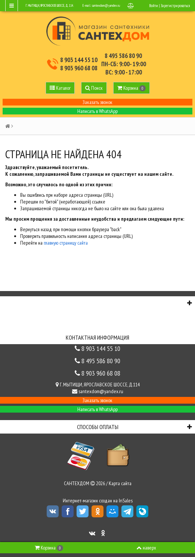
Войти (153, 5)
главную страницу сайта (66, 242)
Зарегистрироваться (175, 5)
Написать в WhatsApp (97, 111)
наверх (146, 547)
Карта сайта (120, 483)
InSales (126, 500)
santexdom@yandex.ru (106, 5)
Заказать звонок (97, 102)
